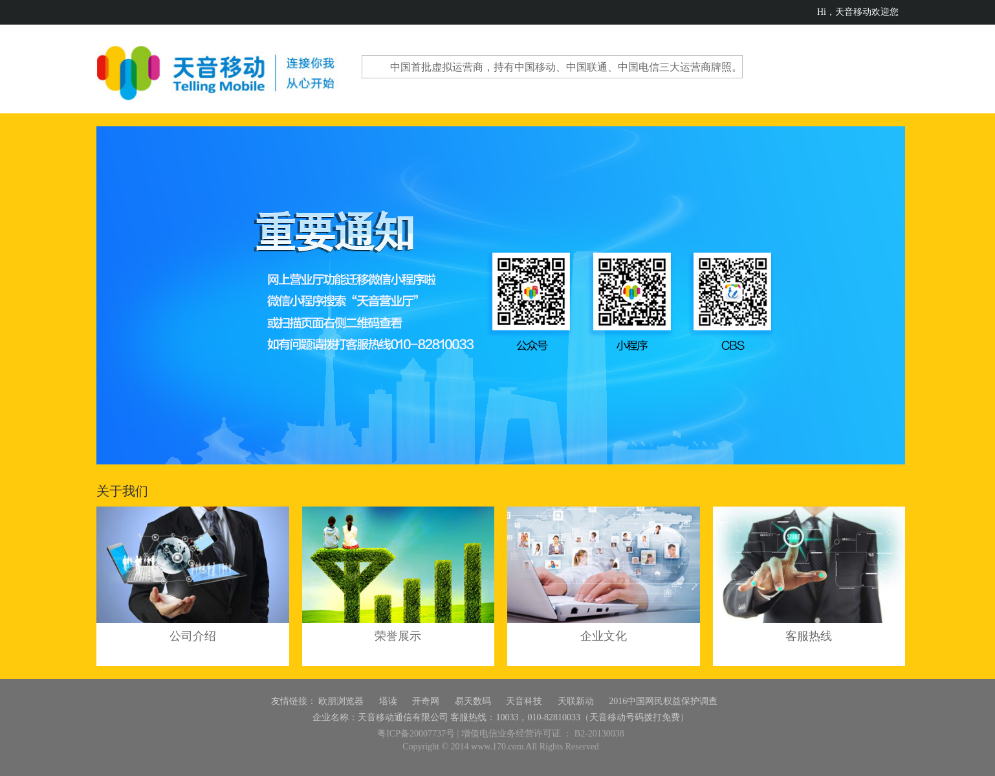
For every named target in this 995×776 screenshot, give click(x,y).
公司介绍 (192, 636)
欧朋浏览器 (341, 701)
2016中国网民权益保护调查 (663, 701)
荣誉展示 (398, 636)
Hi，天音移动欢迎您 (858, 12)
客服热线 (808, 636)
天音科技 (524, 701)
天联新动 (576, 701)
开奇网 (425, 701)
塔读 (388, 701)
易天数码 (473, 701)
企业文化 (603, 636)
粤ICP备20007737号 (416, 733)
